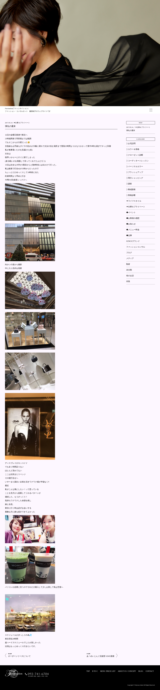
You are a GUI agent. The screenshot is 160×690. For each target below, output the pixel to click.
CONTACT (150, 671)
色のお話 (130, 276)
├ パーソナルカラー (134, 166)
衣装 (128, 281)
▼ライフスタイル (133, 201)
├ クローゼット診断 (134, 155)
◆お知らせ (131, 224)
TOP (88, 671)
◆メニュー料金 (132, 230)
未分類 (129, 270)
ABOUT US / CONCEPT (127, 671)
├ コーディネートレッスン (137, 161)
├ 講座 (129, 184)
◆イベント (131, 212)
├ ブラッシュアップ (134, 172)
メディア (130, 258)
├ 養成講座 (131, 189)
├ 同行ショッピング (134, 178)
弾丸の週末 (10, 126)
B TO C (95, 671)
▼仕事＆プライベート (22, 123)
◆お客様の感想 (132, 218)
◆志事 (129, 235)
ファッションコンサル (135, 247)
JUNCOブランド (133, 241)
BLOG (140, 671)
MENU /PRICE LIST (107, 671)
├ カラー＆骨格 (132, 149)
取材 (128, 264)
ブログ (129, 253)
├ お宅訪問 (131, 143)
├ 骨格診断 (131, 195)
